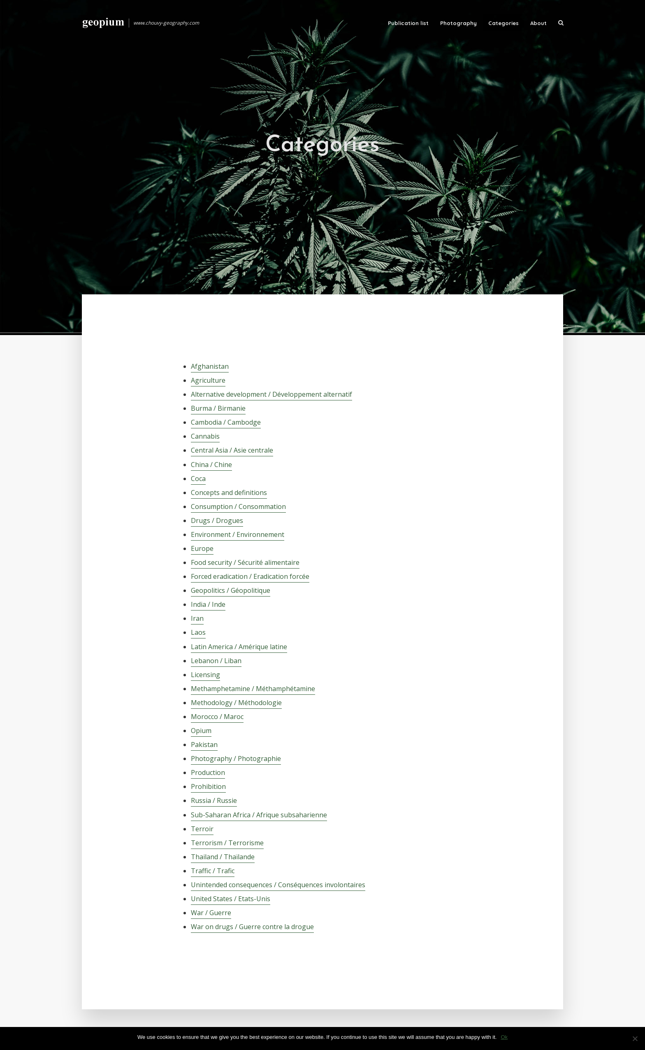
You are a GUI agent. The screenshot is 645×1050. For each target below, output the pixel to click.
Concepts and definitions (229, 492)
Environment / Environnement (237, 534)
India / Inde (208, 604)
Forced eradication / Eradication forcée (250, 576)
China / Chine (211, 464)
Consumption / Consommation (238, 506)
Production (208, 772)
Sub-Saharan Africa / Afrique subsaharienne (259, 814)
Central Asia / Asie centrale (232, 450)
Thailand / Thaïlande (223, 856)
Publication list (408, 23)
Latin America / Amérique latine (239, 646)
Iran (197, 618)
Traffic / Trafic (212, 870)
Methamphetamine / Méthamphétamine (253, 688)
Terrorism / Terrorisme (227, 842)
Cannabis (205, 436)
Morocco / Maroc (217, 716)
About (538, 23)
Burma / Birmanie (218, 408)
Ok (504, 1037)
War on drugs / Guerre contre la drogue (252, 926)
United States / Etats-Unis (230, 898)
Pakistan (204, 744)
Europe (202, 548)
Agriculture (208, 380)
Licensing (205, 674)
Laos (198, 632)
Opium (201, 730)
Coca (198, 478)
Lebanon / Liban (216, 660)
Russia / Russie (214, 800)
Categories (503, 23)
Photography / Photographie (236, 758)
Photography (458, 23)
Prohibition (208, 786)
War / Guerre (211, 912)
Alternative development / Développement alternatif (271, 394)
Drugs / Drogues (217, 520)
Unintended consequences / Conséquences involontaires (278, 884)
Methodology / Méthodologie (236, 702)
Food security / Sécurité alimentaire (245, 562)
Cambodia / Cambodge (226, 422)
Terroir (202, 828)
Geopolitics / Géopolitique (230, 590)
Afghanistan (210, 366)
